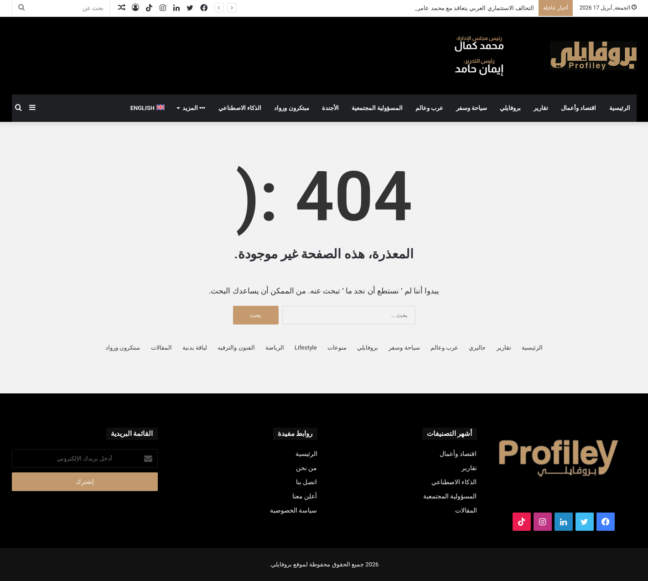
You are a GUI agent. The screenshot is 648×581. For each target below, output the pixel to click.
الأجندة (330, 108)
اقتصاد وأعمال (578, 108)
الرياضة (274, 347)
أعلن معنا (304, 496)
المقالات (161, 347)
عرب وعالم (429, 108)
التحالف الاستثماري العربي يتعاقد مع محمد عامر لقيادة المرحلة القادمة (448, 8)
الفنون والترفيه (236, 347)
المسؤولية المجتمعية (377, 108)
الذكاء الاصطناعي (239, 108)
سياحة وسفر (471, 108)
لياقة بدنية (194, 347)
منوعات (337, 347)
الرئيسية (619, 108)
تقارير (541, 108)
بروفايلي (510, 108)
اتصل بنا (306, 482)
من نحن (306, 467)
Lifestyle (306, 347)
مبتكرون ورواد (291, 108)
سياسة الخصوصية (293, 510)
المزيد (193, 108)
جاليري (477, 347)
